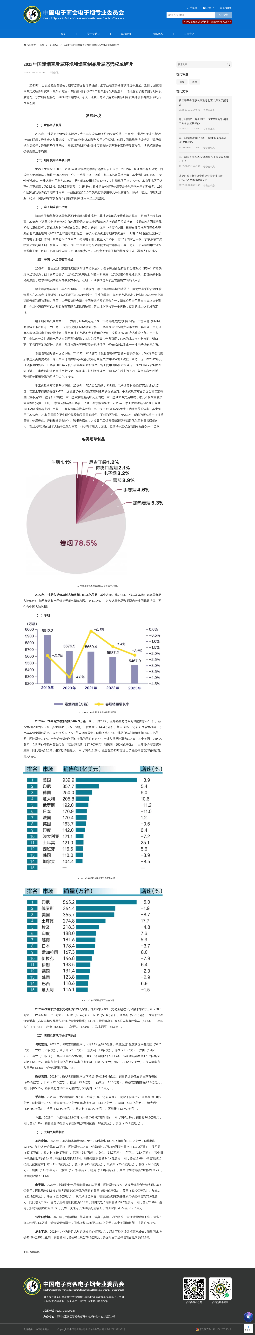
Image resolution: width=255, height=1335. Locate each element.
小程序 (210, 8)
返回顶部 (248, 1330)
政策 (194, 81)
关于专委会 (93, 34)
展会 (182, 81)
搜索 (225, 14)
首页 (63, 34)
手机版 (193, 8)
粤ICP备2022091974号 (113, 1329)
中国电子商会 (42, 1329)
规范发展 (126, 34)
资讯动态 (158, 34)
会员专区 (189, 34)
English (227, 8)
